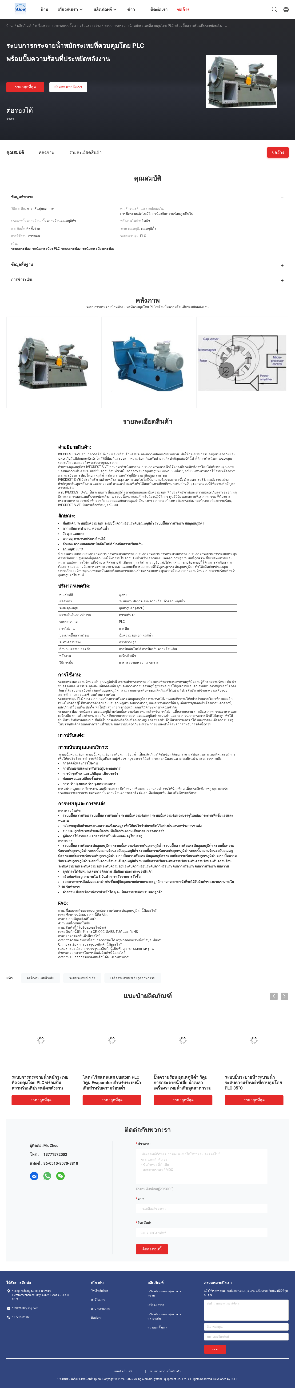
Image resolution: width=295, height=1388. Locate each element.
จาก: (141, 1199)
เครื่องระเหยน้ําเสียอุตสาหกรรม (132, 978)
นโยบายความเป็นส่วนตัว (165, 1371)
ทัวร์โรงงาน (98, 1299)
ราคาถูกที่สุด (25, 87)
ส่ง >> (215, 1349)
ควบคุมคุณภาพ (100, 1308)
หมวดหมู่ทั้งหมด (157, 1327)
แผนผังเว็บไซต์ (123, 1371)
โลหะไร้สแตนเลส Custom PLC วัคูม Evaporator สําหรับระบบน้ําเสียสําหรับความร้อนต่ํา (112, 1082)
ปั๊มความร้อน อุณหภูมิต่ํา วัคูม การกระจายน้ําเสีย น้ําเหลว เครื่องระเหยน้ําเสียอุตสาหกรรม (182, 1082)
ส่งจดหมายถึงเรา (68, 87)
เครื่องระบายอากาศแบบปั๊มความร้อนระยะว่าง (68, 26)
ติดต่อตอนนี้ (152, 1249)
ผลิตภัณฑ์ (24, 26)
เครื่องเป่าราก (156, 1305)
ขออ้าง (278, 152)
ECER (234, 1379)
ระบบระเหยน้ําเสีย (82, 978)
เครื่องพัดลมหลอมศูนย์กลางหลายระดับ (164, 1316)
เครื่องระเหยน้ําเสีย (40, 978)
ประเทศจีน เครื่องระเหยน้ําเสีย (75, 1379)
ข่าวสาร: (144, 1144)
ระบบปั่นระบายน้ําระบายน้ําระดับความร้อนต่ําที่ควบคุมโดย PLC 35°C (253, 1082)
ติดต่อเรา (96, 1317)
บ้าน (9, 26)
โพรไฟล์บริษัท (99, 1291)
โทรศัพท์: (144, 1223)
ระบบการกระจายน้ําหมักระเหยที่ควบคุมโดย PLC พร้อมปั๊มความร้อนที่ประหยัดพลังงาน (40, 1082)
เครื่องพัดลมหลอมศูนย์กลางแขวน (164, 1293)
